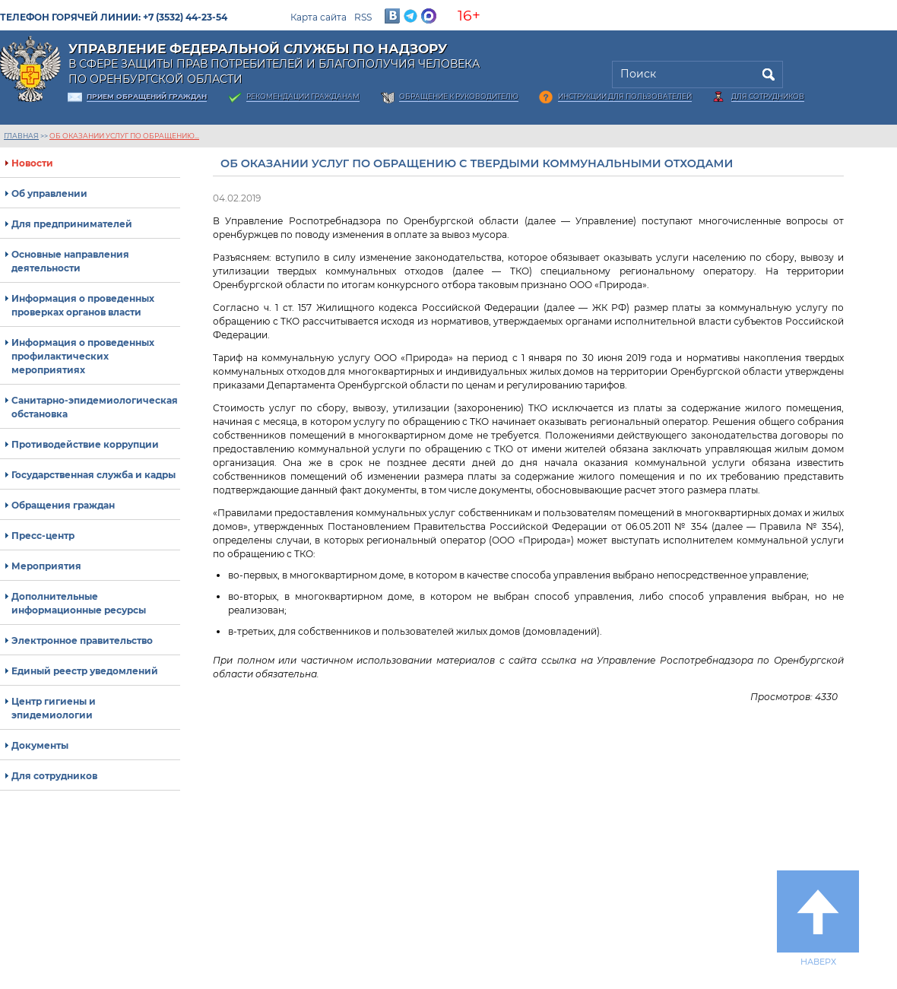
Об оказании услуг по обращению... (124, 136)
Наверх (818, 918)
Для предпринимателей (71, 224)
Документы (39, 745)
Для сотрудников (767, 96)
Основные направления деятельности (70, 261)
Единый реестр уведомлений (84, 671)
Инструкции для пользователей (625, 96)
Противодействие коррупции (85, 444)
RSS (363, 17)
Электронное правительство (82, 640)
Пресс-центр (42, 535)
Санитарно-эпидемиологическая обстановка (94, 407)
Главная (21, 136)
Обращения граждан (63, 505)
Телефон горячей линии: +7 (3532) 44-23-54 (113, 17)
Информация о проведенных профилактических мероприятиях (82, 356)
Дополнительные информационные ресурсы (78, 603)
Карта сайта (318, 17)
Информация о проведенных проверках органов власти (82, 305)
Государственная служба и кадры (93, 474)
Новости (32, 163)
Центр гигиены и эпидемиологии (53, 708)
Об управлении (49, 193)
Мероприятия (46, 566)
